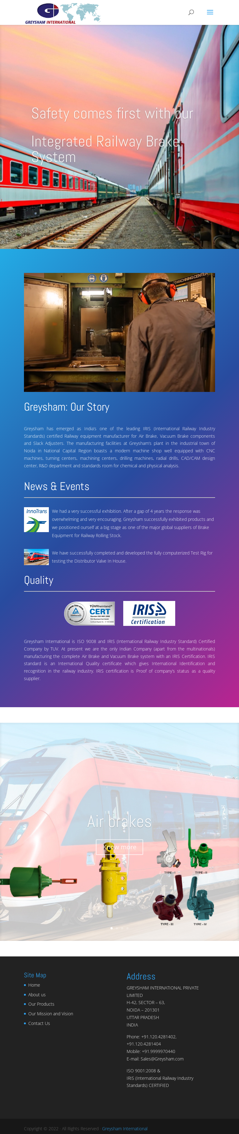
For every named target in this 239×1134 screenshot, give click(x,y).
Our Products (41, 1004)
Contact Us (39, 1023)
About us (37, 995)
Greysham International (125, 1129)
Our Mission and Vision (50, 1014)
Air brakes (119, 826)
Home (34, 985)
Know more (119, 852)
